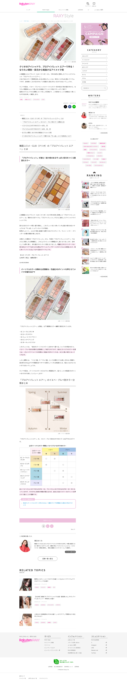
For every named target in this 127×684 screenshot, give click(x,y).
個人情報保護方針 (58, 666)
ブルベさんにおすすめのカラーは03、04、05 (36, 129)
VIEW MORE (104, 133)
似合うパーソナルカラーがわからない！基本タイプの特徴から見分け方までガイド (47, 504)
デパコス (85, 162)
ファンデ (94, 162)
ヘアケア (84, 71)
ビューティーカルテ (49, 647)
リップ (99, 152)
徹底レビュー (28, 99)
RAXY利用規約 (72, 650)
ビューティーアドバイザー (51, 650)
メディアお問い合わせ (73, 642)
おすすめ (43, 604)
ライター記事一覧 (70, 552)
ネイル (84, 74)
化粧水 (103, 159)
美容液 (49, 622)
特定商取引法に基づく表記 (75, 653)
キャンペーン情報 (63, 9)
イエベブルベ (86, 159)
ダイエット (102, 162)
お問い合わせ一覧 (32, 678)
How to (36, 587)
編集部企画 (102, 143)
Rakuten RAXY (27, 4)
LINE (92, 647)
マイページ (47, 645)
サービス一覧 (22, 678)
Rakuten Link (94, 650)
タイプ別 (89, 165)
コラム (84, 78)
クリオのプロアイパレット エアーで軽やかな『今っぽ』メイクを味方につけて (47, 136)
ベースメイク (85, 60)
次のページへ (47, 520)
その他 (84, 82)
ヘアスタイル (90, 156)
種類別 (49, 587)
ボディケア (85, 67)
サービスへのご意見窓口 (74, 647)
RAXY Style (46, 9)
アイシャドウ (36, 99)
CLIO (43, 99)
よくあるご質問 (99, 9)
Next (73, 529)
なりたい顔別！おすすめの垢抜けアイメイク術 (37, 132)
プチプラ (58, 604)
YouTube (93, 653)
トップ (28, 9)
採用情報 (77, 666)
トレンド (43, 587)
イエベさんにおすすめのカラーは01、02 (35, 125)
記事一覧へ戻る (47, 559)
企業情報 (50, 666)
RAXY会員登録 (95, 640)
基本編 (103, 146)
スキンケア (85, 56)
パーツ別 (96, 159)
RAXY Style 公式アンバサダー (91, 146)
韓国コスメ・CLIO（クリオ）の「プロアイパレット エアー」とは (43, 118)
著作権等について (68, 666)
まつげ (55, 622)
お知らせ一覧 (71, 640)
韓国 (21, 99)
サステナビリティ (44, 678)
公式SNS (80, 9)
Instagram (93, 645)
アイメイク (26, 97)
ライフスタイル (98, 165)
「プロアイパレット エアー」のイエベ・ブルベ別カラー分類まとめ (43, 122)
